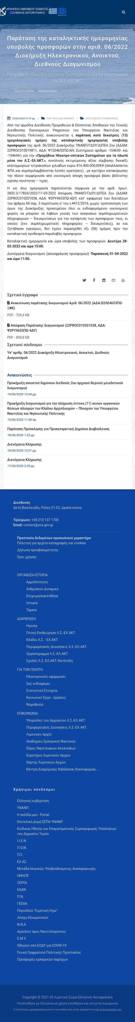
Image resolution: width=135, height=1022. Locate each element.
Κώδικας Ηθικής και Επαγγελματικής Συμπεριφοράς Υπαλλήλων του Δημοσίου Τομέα (66, 831)
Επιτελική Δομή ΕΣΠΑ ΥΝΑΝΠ (40, 822)
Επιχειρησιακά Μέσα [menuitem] (42, 596)
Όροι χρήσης (27, 557)
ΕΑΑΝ (21, 890)
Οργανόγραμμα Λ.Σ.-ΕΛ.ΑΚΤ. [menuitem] (47, 654)
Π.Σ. (20, 855)
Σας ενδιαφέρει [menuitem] (38, 684)
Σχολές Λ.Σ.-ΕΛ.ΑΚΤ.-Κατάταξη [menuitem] (49, 661)
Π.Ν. (20, 897)
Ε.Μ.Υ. (21, 938)
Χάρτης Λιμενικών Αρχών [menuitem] (46, 762)
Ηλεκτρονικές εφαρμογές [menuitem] (46, 677)
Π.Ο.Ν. (22, 848)
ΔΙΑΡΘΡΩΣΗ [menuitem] (26, 619)
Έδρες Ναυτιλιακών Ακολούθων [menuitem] (51, 748)
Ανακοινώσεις (48, 91)
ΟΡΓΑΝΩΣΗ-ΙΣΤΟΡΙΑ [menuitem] (32, 575)
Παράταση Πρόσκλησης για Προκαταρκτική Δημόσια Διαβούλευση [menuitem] (58, 429)
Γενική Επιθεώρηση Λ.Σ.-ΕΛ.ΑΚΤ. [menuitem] (51, 633)
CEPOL (22, 883)
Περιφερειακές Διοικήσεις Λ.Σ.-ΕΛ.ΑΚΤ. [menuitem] (56, 647)
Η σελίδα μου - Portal (33, 815)
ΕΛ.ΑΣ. (22, 862)
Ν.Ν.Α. (22, 924)
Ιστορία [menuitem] (32, 603)
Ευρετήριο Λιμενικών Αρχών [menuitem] (48, 755)
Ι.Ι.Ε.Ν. (22, 841)
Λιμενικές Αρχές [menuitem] (39, 734)
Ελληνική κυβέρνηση (33, 801)
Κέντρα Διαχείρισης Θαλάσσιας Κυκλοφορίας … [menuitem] (62, 769)
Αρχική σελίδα (24, 91)
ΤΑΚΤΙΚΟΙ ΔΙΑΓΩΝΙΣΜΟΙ (60, 118)
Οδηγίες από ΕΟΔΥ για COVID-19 (42, 945)
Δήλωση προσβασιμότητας (37, 550)
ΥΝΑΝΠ (23, 808)
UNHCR (22, 876)
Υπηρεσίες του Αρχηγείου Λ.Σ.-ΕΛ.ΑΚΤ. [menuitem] (56, 720)
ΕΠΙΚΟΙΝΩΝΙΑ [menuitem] (27, 713)
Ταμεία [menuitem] (31, 610)
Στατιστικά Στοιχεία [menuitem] (41, 690)
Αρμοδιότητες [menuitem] (37, 582)
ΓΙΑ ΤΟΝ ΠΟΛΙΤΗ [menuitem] (30, 670)
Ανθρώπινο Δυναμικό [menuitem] (42, 589)
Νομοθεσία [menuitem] (34, 704)
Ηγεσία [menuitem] (31, 626)
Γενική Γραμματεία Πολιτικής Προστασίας (49, 952)
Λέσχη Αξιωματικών (32, 917)
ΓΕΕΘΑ (22, 904)
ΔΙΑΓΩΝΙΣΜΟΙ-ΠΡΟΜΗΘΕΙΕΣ (101, 118)
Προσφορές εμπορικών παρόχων (42, 959)
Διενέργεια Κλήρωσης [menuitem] (24, 444)
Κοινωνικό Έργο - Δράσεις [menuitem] (46, 697)
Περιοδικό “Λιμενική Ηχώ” (37, 910)
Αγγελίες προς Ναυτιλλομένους (41, 931)
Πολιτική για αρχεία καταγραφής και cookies (51, 543)
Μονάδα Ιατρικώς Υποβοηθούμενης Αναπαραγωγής (56, 869)
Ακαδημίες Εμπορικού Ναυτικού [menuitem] (50, 741)
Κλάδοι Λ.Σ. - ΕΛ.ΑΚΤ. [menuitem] (42, 640)
